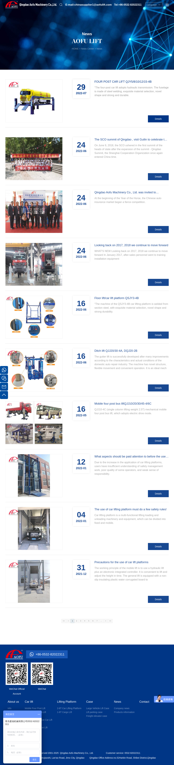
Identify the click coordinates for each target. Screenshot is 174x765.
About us (13, 701)
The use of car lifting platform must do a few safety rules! (131, 543)
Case (89, 701)
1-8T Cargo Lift (64, 712)
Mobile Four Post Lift (35, 708)
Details (158, 119)
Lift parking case (94, 712)
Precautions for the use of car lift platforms (121, 596)
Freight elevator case (96, 716)
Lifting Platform (66, 701)
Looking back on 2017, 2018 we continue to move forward (131, 279)
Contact (144, 701)
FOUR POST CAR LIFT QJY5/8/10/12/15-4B (123, 81)
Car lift (29, 701)
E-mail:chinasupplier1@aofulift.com (88, 4)
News (117, 701)
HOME (75, 48)
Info (9, 708)
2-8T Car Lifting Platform (69, 708)
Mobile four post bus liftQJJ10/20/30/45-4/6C (123, 438)
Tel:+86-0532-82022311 (128, 4)
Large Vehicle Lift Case (97, 708)
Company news (122, 708)
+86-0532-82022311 (50, 654)
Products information (124, 712)
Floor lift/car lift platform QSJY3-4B (117, 332)
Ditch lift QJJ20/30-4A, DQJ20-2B (116, 385)
